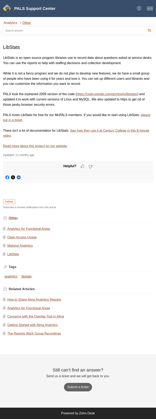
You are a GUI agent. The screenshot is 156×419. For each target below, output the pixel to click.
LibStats (13, 254)
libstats (27, 276)
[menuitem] (139, 8)
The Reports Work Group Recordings (34, 333)
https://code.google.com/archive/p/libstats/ (107, 94)
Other (27, 23)
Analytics (10, 23)
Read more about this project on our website (35, 146)
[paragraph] (78, 102)
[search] (78, 30)
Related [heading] (22, 289)
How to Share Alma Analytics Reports (34, 299)
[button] (139, 8)
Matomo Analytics (20, 245)
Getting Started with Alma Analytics (32, 325)
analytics (11, 276)
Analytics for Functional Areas (28, 229)
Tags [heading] (12, 267)
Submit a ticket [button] (78, 387)
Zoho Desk (87, 413)
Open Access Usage (22, 237)
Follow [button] (9, 201)
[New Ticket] (78, 387)
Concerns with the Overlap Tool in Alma (35, 316)
